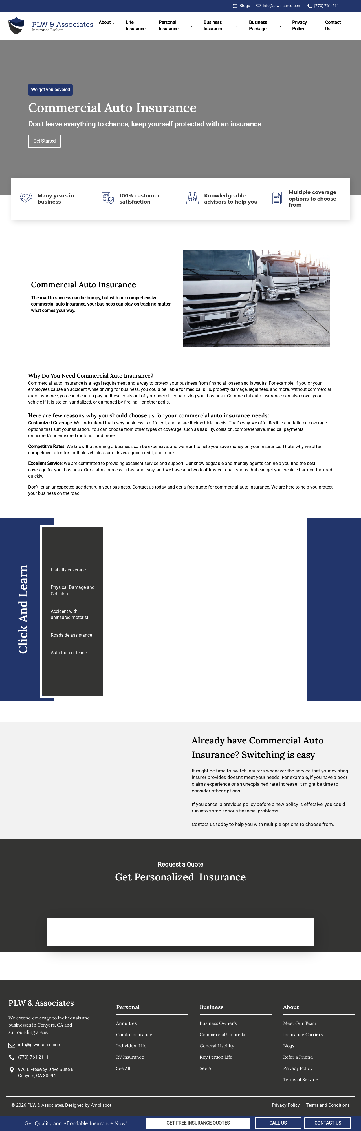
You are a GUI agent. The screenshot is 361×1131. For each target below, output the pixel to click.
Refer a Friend (298, 1057)
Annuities (126, 1023)
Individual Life (131, 1045)
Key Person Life (216, 1057)
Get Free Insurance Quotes (198, 1123)
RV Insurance (130, 1057)
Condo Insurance (134, 1034)
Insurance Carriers (303, 1034)
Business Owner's (218, 1023)
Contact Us (333, 25)
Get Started (44, 141)
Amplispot (101, 1105)
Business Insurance (213, 25)
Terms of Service (300, 1079)
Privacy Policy (299, 25)
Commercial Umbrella (222, 1034)
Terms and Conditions (328, 1105)
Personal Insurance (168, 25)
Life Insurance (135, 25)
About (105, 22)
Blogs (288, 1045)
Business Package (258, 25)
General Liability (217, 1045)
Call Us (278, 1123)
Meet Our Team (299, 1023)
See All (123, 1068)
